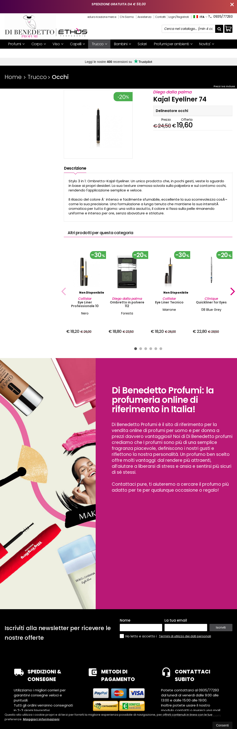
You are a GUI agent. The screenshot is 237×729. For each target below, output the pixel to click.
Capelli (77, 44)
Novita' (206, 44)
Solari (142, 44)
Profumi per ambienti (173, 44)
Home (13, 77)
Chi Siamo (127, 17)
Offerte (16, 53)
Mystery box (41, 53)
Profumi (16, 44)
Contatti (160, 17)
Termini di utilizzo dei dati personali (185, 636)
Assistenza (144, 17)
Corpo (38, 44)
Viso (58, 44)
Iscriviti (221, 627)
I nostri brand (69, 53)
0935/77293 (220, 16)
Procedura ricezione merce (99, 17)
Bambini (122, 44)
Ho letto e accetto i (139, 636)
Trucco (99, 44)
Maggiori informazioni (41, 719)
